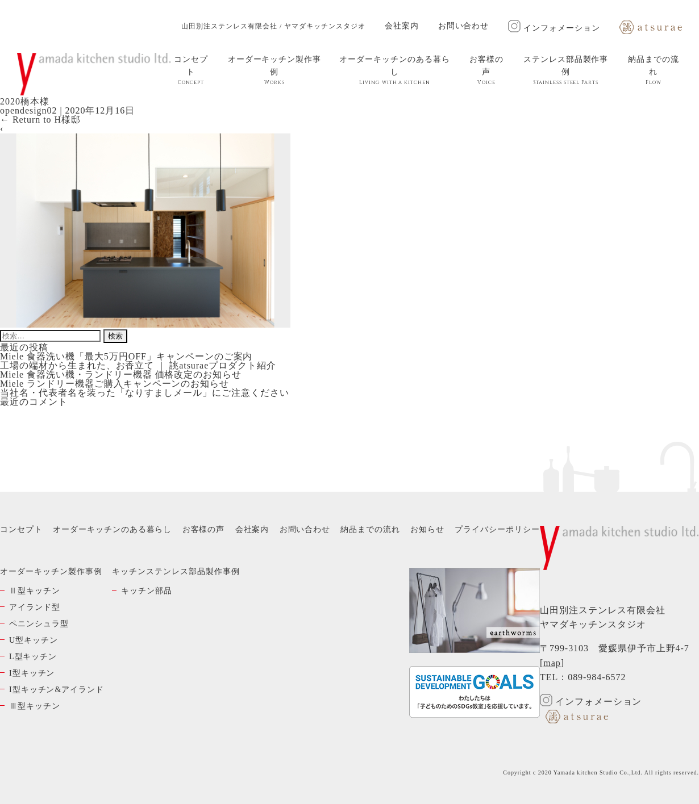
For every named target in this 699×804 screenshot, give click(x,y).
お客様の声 (486, 70)
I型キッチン (32, 673)
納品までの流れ (653, 70)
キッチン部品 (146, 591)
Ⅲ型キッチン (34, 706)
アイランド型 (34, 607)
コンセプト (190, 70)
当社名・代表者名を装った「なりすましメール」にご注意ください (144, 392)
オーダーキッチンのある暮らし (395, 70)
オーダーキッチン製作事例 (274, 70)
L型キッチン (33, 656)
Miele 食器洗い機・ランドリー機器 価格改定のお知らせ (121, 374)
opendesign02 (28, 110)
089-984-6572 (597, 677)
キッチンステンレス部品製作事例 (175, 571)
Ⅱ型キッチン (34, 591)
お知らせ (427, 529)
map (551, 663)
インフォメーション (554, 28)
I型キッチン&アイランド (56, 689)
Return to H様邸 (40, 119)
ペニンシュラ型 (39, 623)
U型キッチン (33, 640)
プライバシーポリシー (497, 529)
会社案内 (402, 26)
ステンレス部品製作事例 (566, 70)
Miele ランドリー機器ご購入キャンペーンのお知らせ (114, 383)
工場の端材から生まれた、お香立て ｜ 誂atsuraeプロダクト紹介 (138, 365)
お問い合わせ (463, 26)
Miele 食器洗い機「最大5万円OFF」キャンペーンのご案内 (126, 356)
